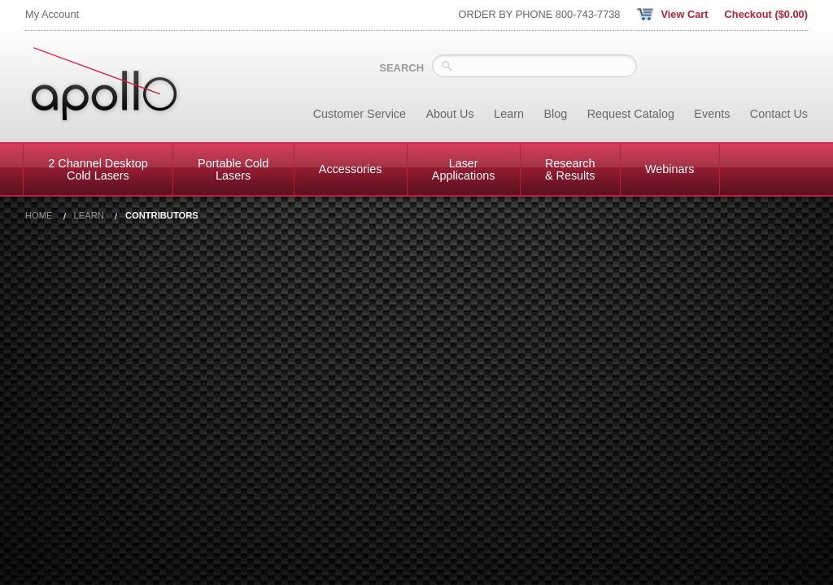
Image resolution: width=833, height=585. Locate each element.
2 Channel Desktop (97, 169)
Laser (463, 169)
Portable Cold (233, 169)
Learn (509, 113)
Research (570, 169)
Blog (555, 113)
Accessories (350, 169)
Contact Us (779, 113)
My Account (52, 14)
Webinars (670, 169)
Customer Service (359, 113)
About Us (450, 113)
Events (712, 113)
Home (39, 215)
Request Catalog (630, 113)
